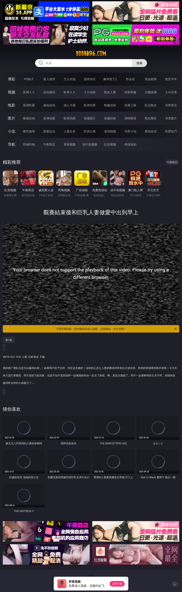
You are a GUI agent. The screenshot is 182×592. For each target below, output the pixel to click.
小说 (11, 131)
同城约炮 (29, 144)
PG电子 (29, 79)
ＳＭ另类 (171, 92)
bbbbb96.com (91, 53)
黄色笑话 (151, 131)
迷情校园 (110, 131)
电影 (11, 105)
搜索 (139, 63)
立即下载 (117, 583)
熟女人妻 (110, 92)
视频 (11, 92)
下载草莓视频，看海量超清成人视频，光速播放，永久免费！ (116, 329)
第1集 (8, 340)
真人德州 (49, 79)
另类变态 (171, 105)
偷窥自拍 (29, 118)
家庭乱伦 (49, 131)
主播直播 (151, 92)
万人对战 (70, 79)
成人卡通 (70, 105)
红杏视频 (110, 144)
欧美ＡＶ (70, 92)
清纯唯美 (130, 118)
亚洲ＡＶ (29, 92)
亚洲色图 (49, 118)
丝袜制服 (130, 92)
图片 (11, 118)
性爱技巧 (171, 131)
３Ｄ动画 (90, 92)
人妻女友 (70, 131)
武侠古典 (90, 131)
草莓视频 (70, 144)
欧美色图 (70, 118)
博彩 (11, 79)
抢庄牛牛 (171, 79)
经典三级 (130, 105)
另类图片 (171, 118)
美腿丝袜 (110, 118)
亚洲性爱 (29, 105)
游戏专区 (90, 79)
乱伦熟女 (151, 105)
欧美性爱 (90, 105)
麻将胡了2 (110, 79)
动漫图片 (90, 118)
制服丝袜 (110, 105)
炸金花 (130, 79)
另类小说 (130, 131)
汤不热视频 (89, 144)
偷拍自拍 (49, 105)
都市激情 (29, 131)
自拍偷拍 (49, 92)
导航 (11, 144)
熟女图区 (151, 118)
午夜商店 (49, 144)
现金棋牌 (151, 79)
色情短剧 (130, 144)
